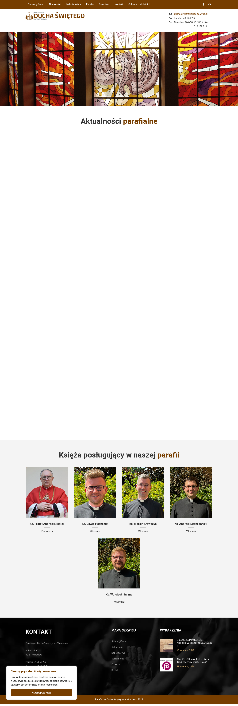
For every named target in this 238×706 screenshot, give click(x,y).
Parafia (90, 4)
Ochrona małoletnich (139, 4)
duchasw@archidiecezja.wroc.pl (190, 13)
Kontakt (119, 4)
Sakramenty (117, 660)
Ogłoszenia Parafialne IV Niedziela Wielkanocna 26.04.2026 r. (194, 645)
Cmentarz (104, 4)
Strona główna (35, 4)
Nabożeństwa (73, 4)
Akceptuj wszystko (41, 692)
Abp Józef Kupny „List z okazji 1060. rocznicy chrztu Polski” (193, 663)
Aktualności (55, 4)
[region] (41, 683)
